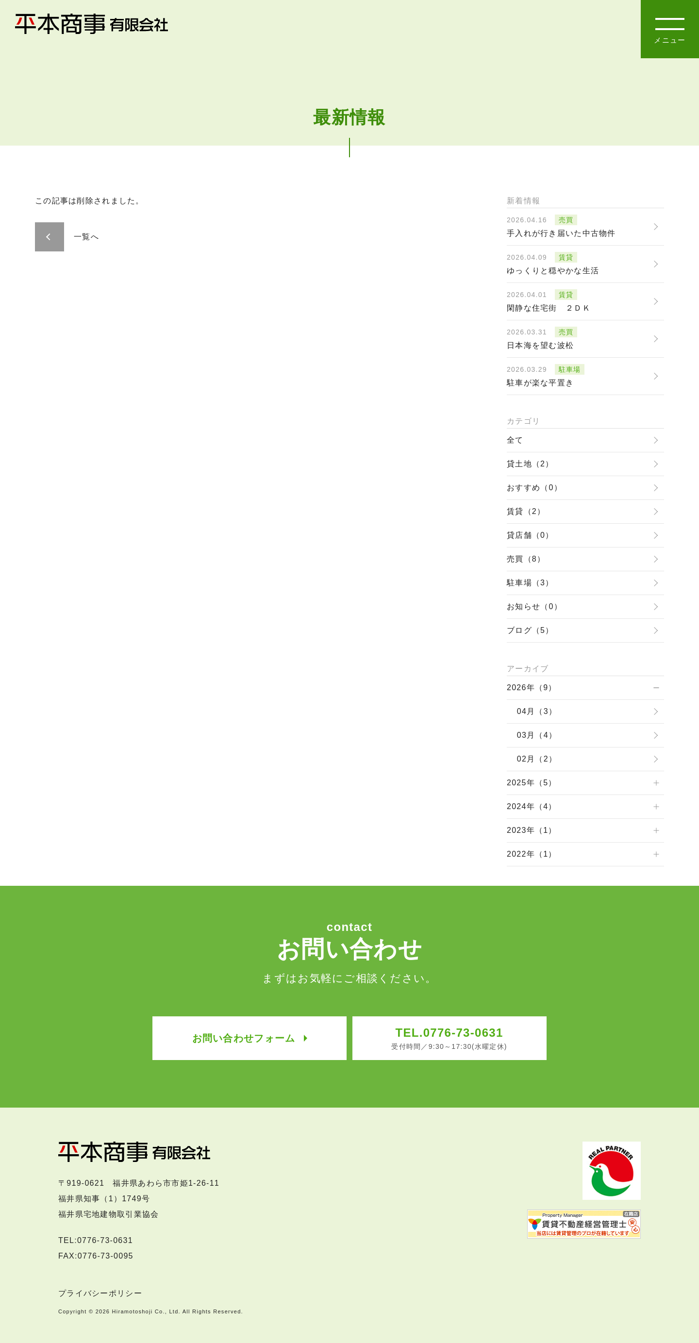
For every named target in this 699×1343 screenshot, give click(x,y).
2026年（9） (532, 687)
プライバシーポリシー (100, 1289)
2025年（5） (532, 783)
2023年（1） (532, 830)
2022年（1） (532, 854)
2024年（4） (532, 806)
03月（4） (537, 735)
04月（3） (537, 711)
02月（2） (537, 759)
